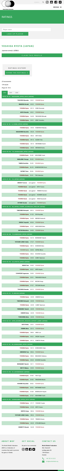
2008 (16, 88)
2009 (10, 88)
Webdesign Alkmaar (12, 468)
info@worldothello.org (50, 456)
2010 (4, 88)
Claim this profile (32, 51)
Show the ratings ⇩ (17, 68)
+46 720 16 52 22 (49, 453)
